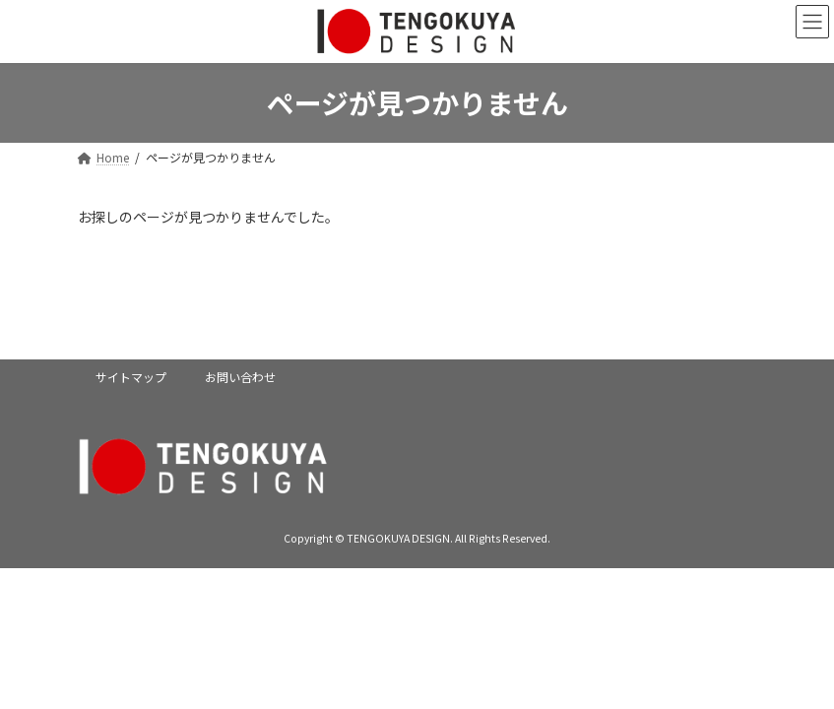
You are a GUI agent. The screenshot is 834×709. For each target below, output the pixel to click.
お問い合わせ (240, 376)
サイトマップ (131, 376)
